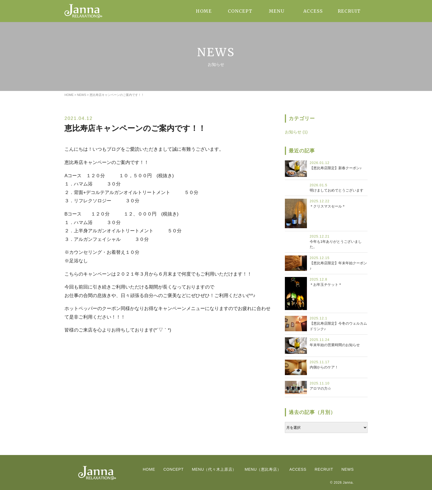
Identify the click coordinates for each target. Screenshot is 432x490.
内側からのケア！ (324, 367)
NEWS (347, 469)
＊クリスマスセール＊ (327, 206)
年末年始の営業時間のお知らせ (335, 345)
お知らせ (293, 132)
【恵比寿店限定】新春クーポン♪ (336, 168)
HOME (204, 11)
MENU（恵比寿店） (263, 469)
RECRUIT (349, 11)
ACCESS (313, 11)
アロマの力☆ (320, 388)
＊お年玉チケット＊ (326, 284)
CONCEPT (240, 11)
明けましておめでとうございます (336, 190)
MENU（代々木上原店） (214, 469)
